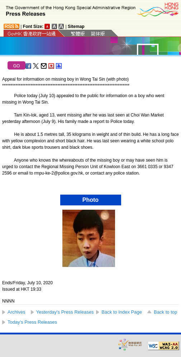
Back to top (165, 312)
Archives (16, 312)
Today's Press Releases (32, 322)
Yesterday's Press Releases (65, 312)
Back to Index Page (121, 312)
